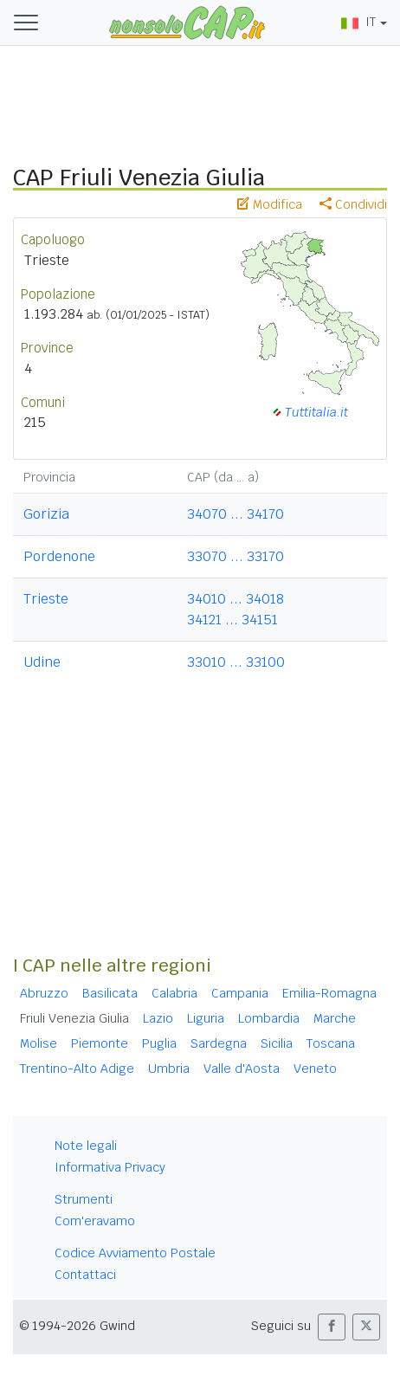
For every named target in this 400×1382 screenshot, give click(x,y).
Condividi (353, 204)
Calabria (174, 993)
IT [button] (358, 21)
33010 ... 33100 (236, 662)
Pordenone (59, 556)
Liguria (205, 1018)
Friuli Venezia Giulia (74, 1018)
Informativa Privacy (110, 1167)
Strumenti (84, 1199)
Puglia (159, 1043)
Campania (239, 993)
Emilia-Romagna (329, 993)
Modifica (269, 204)
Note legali (86, 1145)
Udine (42, 662)
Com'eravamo (95, 1221)
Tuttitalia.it (316, 412)
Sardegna (218, 1043)
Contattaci (85, 1274)
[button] (331, 1327)
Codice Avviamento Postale (135, 1253)
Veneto (315, 1068)
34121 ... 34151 (232, 619)
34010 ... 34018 (235, 599)
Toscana (330, 1043)
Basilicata (110, 993)
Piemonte (99, 1043)
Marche (334, 1018)
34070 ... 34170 (235, 514)
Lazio (158, 1018)
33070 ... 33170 (235, 556)
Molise (38, 1043)
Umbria (169, 1068)
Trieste (45, 599)
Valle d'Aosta (241, 1068)
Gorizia (46, 514)
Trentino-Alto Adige (77, 1068)
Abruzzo (44, 993)
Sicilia (277, 1043)
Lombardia (269, 1018)
